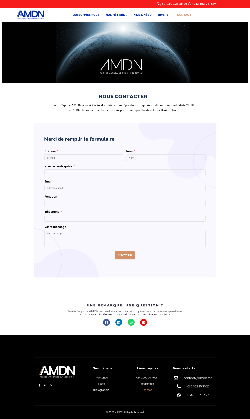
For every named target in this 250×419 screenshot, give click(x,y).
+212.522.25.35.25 (174, 4)
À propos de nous (146, 377)
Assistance (101, 377)
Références (147, 384)
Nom (129, 151)
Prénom (50, 151)
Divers (163, 14)
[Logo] (30, 15)
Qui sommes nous (86, 14)
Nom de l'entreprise (58, 166)
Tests (101, 384)
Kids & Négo (143, 14)
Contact (184, 14)
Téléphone (51, 212)
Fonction (50, 196)
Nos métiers (115, 14)
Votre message (55, 227)
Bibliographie (101, 390)
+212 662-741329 (204, 4)
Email (48, 181)
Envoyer (125, 255)
